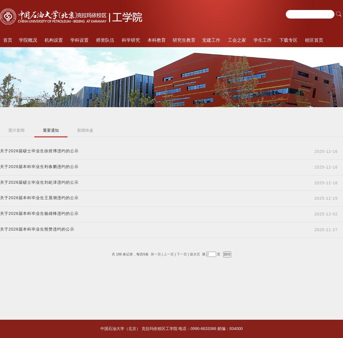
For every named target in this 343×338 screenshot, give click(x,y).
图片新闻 (17, 130)
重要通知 (51, 130)
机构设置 (54, 40)
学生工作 (263, 40)
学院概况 (28, 40)
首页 (7, 40)
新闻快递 (85, 130)
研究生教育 (184, 40)
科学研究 (131, 40)
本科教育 (156, 40)
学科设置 (79, 40)
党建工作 (211, 40)
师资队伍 (105, 40)
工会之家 (237, 40)
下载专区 (288, 40)
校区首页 (314, 40)
